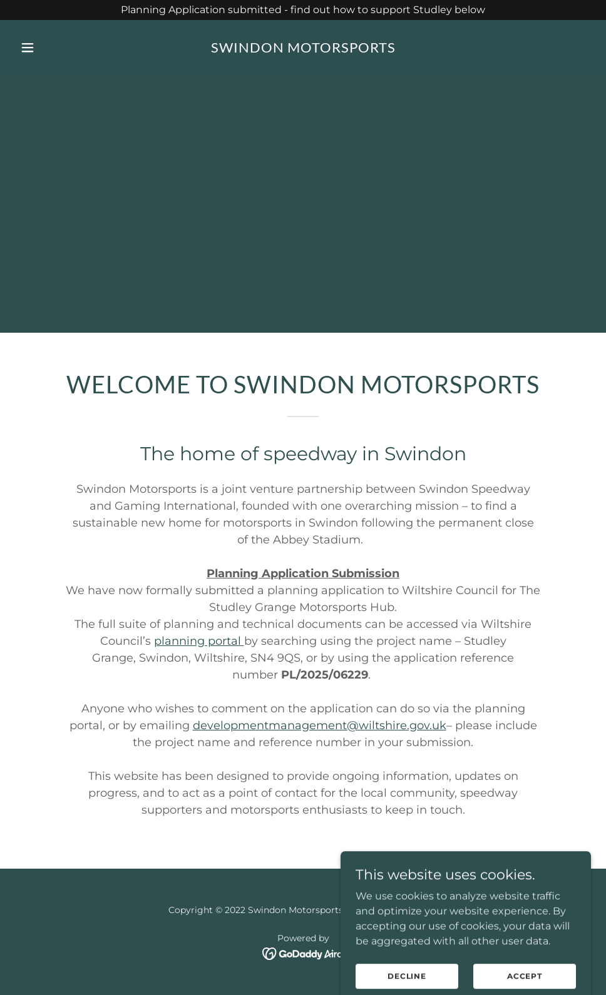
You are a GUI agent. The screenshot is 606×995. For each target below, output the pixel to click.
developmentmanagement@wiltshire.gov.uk (319, 725)
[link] (303, 49)
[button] (58, 47)
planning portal (199, 641)
